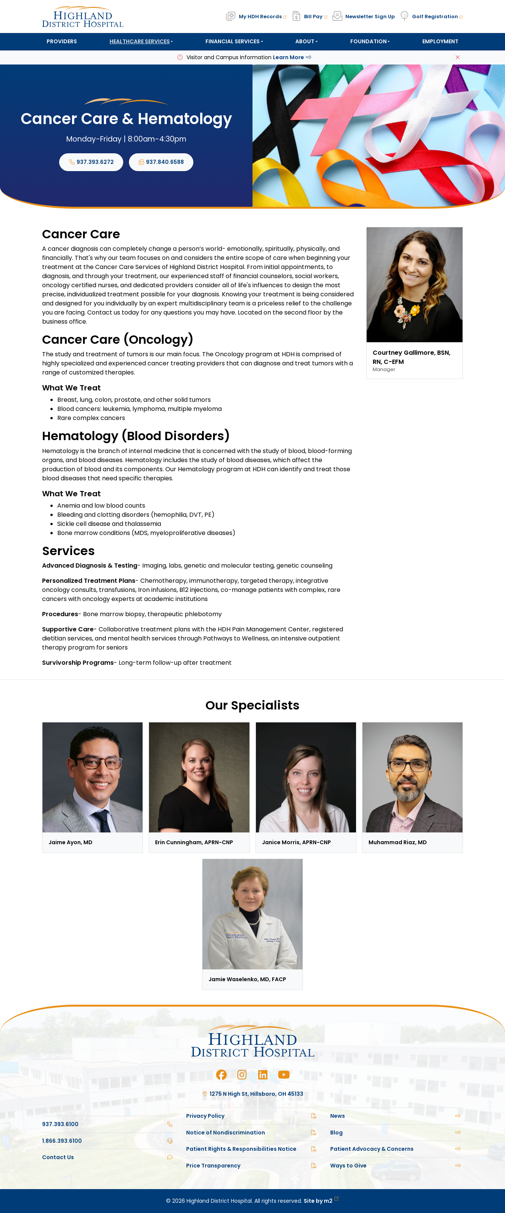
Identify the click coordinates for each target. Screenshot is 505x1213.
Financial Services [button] (232, 41)
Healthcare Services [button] (140, 41)
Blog (396, 1132)
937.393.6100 (108, 1124)
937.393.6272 (91, 162)
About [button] (304, 41)
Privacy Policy (252, 1116)
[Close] (457, 57)
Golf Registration (437, 16)
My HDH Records (263, 16)
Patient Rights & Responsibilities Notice (252, 1149)
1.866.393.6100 (108, 1141)
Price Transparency (252, 1165)
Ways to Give (396, 1165)
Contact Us (108, 1157)
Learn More (292, 57)
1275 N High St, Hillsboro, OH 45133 (253, 1094)
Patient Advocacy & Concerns (396, 1149)
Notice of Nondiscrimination (252, 1132)
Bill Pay (316, 16)
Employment (440, 41)
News (396, 1116)
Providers (62, 41)
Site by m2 (321, 1201)
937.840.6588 (161, 162)
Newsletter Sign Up (370, 16)
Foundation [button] (368, 41)
